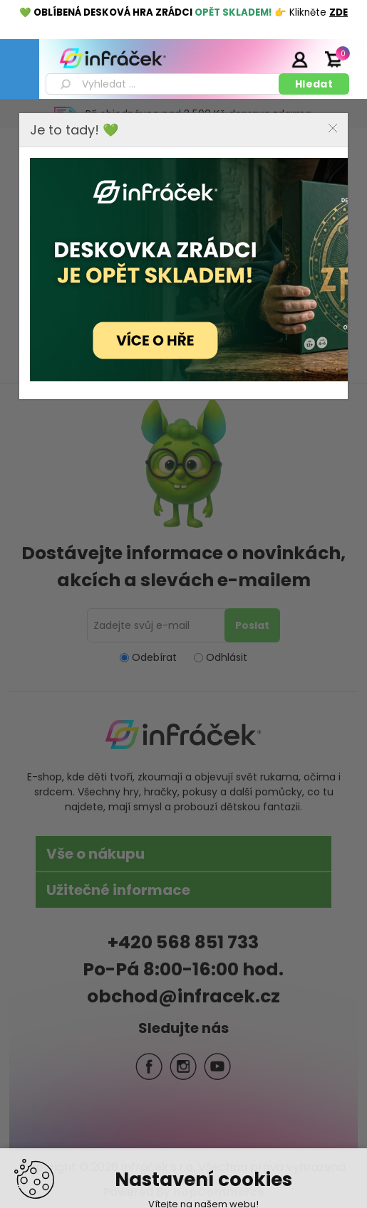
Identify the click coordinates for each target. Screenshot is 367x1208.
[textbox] (165, 84)
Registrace (263, 59)
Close (333, 128)
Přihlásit (299, 59)
